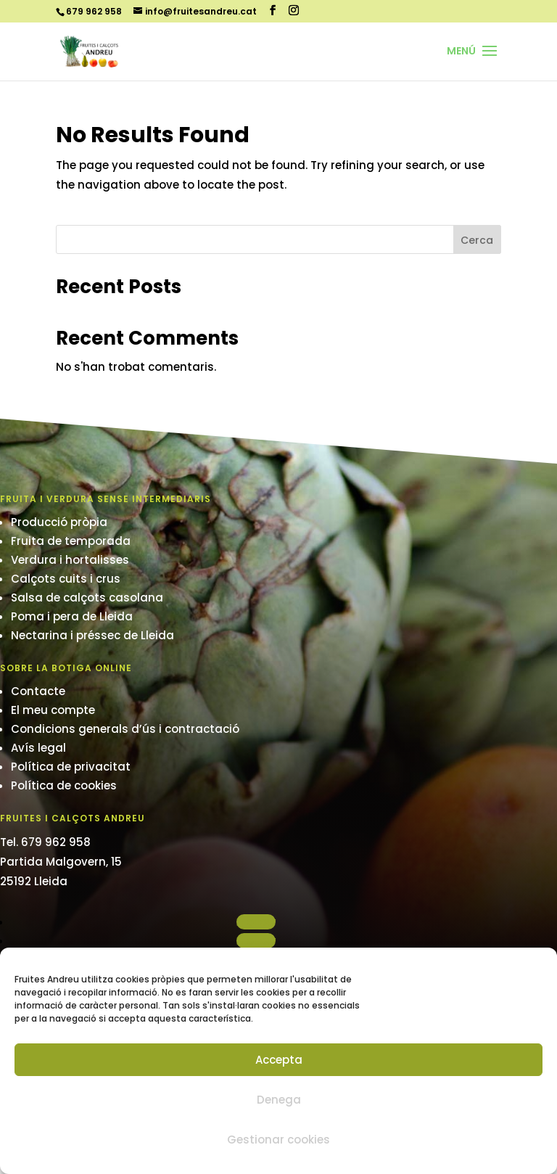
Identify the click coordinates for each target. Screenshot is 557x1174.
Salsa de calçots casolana (87, 597)
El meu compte (53, 710)
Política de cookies (64, 785)
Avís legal (38, 747)
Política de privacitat (71, 766)
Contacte (38, 691)
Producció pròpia (59, 522)
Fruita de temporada (71, 541)
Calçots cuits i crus (65, 578)
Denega (279, 1099)
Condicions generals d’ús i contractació (125, 728)
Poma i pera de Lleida (72, 616)
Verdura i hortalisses (70, 559)
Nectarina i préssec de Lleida (92, 635)
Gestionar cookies (278, 1139)
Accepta (278, 1059)
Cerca (477, 240)
